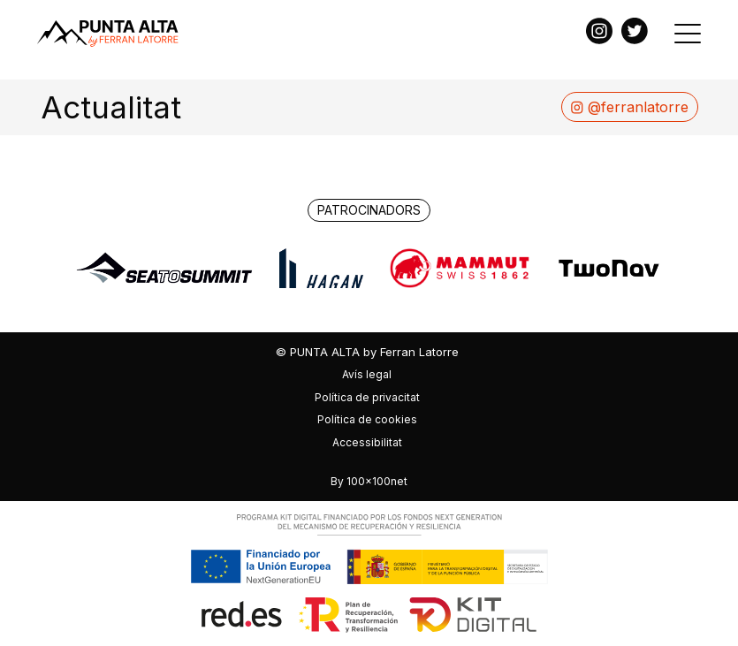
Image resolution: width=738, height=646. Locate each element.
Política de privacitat (367, 397)
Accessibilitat (367, 442)
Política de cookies (367, 419)
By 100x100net (369, 481)
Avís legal (367, 374)
